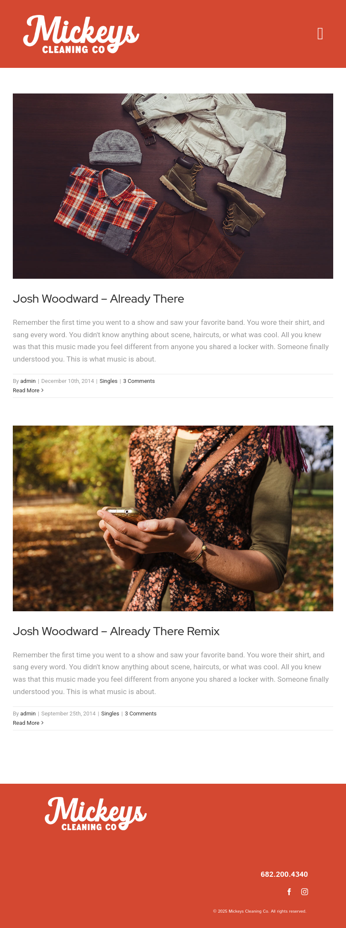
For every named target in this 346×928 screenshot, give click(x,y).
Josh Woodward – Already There (98, 298)
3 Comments (139, 381)
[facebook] (289, 891)
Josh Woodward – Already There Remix (116, 631)
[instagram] (304, 891)
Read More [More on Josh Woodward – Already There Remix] (26, 723)
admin (27, 381)
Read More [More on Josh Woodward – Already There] (26, 390)
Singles (108, 381)
